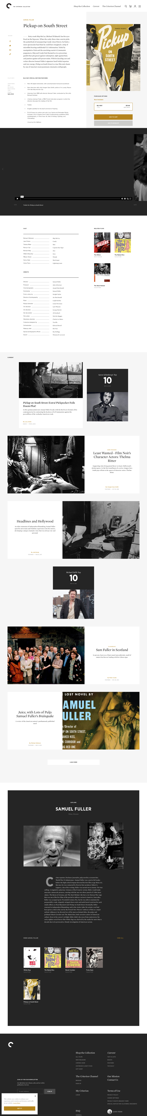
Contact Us (112, 1047)
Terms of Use (113, 1058)
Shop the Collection (82, 6)
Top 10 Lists (111, 1025)
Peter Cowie (112, 735)
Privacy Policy (112, 1063)
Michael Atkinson (36, 800)
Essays (25, 489)
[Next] (144, 169)
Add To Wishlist (113, 123)
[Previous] (3, 169)
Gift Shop (79, 1037)
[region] (20, 1103)
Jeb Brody (36, 610)
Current (96, 6)
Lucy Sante (28, 487)
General (79, 1083)
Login (78, 1063)
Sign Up (78, 1051)
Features (107, 546)
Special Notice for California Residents (122, 1072)
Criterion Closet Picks (84, 1034)
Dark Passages (112, 507)
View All (120, 938)
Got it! (19, 1108)
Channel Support (82, 1092)
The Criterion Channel (111, 6)
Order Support (81, 1086)
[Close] (35, 1096)
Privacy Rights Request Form (118, 1069)
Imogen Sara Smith (112, 544)
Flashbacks (112, 704)
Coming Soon (80, 1031)
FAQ (78, 1078)
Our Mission (113, 1044)
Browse (78, 1048)
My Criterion (82, 1058)
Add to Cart (113, 117)
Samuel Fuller (28, 20)
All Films (79, 1025)
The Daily (110, 1034)
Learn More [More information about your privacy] (16, 1103)
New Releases (81, 1028)
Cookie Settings (113, 1066)
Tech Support (81, 1089)
